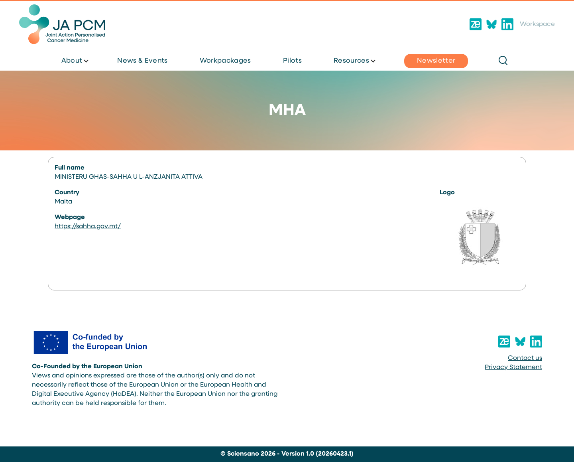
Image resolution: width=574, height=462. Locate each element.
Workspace (537, 24)
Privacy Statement (513, 367)
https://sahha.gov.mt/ (88, 226)
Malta (63, 202)
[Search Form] (503, 61)
